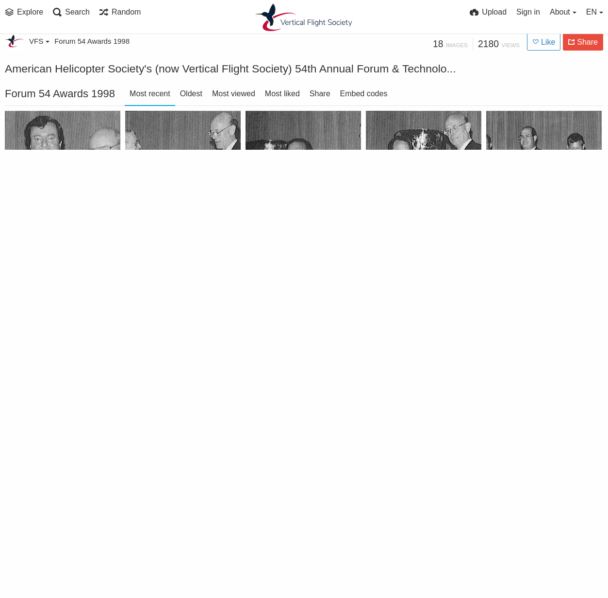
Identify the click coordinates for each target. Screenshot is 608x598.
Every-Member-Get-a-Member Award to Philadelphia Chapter (533, 451)
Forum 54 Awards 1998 (92, 41)
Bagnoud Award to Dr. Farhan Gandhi (172, 571)
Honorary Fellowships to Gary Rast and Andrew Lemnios (413, 330)
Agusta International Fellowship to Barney (52, 210)
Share (320, 93)
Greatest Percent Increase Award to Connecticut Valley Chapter (292, 451)
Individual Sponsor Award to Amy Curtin (413, 451)
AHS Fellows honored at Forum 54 (52, 571)
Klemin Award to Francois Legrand (52, 330)
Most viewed (233, 93)
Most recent (150, 93)
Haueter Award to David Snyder (533, 330)
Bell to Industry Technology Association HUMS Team (292, 571)
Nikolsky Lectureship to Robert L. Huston (172, 210)
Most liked (282, 93)
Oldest (191, 93)
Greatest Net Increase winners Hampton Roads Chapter (52, 451)
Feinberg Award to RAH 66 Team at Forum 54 (172, 451)
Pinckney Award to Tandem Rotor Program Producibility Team (292, 210)
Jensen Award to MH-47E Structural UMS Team (172, 330)
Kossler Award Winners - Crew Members (533, 210)
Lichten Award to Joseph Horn (413, 210)
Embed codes (364, 93)
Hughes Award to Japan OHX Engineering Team (292, 330)
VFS (39, 41)
